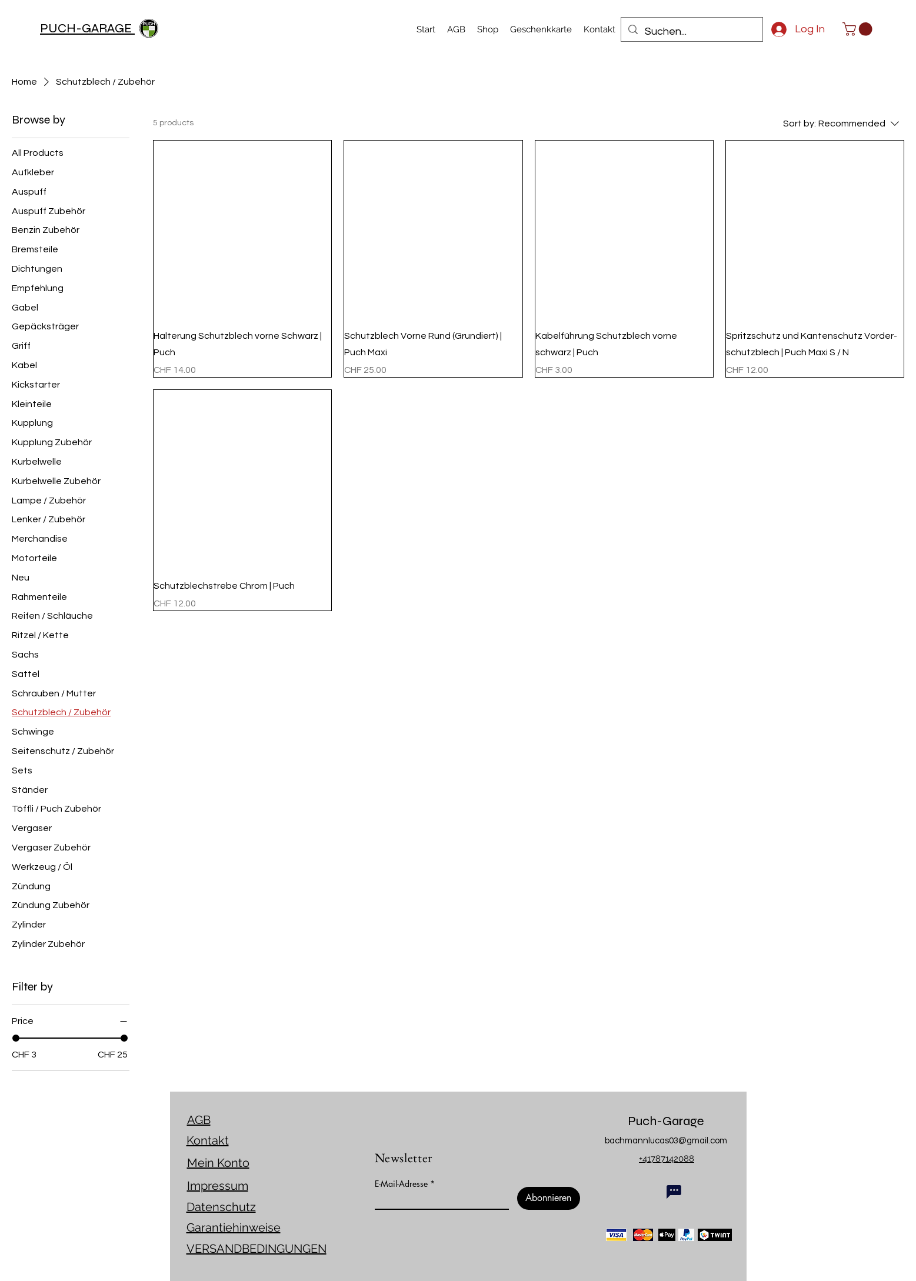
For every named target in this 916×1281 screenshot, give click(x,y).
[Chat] (674, 1191)
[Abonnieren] (548, 1198)
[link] (858, 29)
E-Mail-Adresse (401, 1184)
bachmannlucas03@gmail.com (666, 1140)
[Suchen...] (691, 32)
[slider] (16, 1038)
